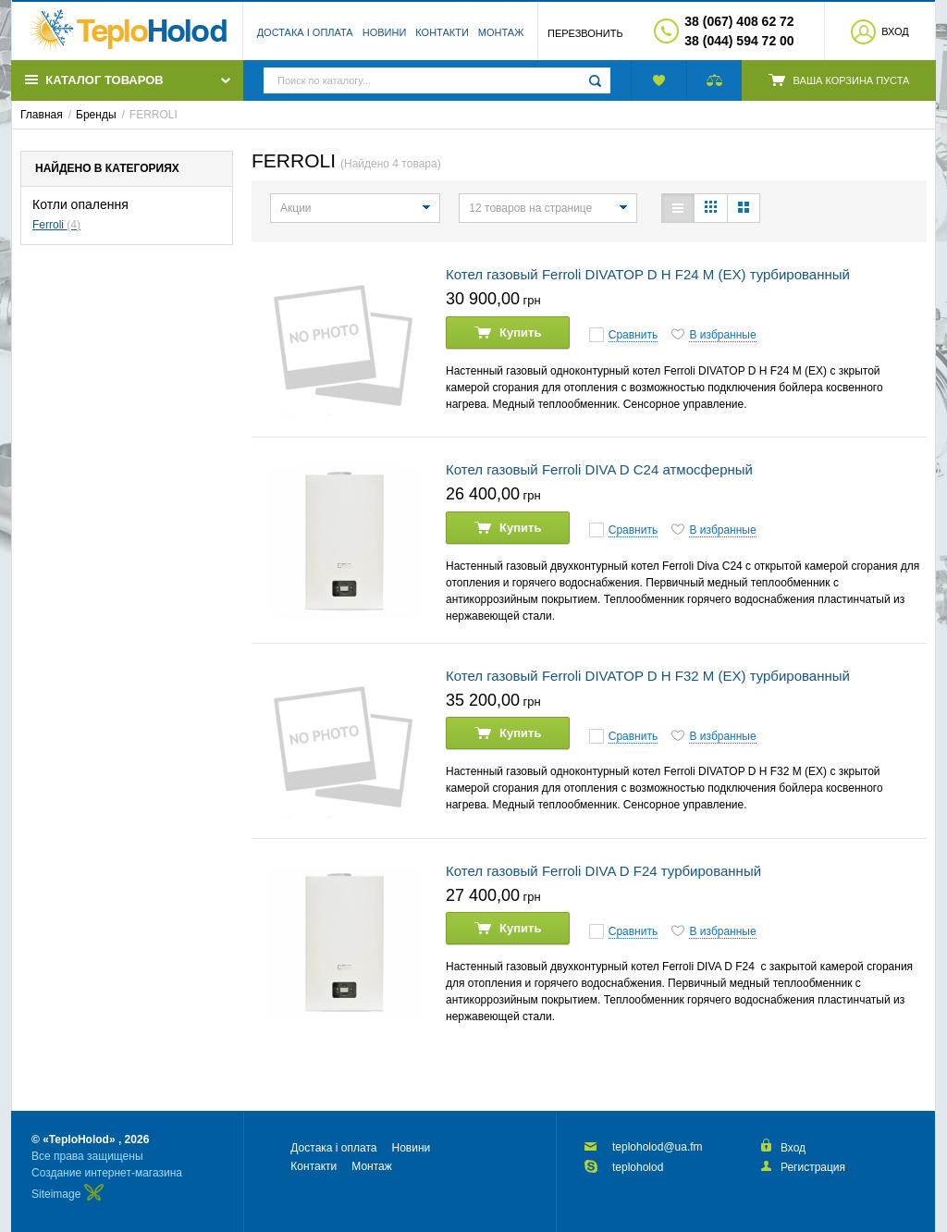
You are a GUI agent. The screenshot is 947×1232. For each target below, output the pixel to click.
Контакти (442, 32)
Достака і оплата (305, 32)
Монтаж (501, 32)
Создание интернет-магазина (106, 1172)
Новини (385, 32)
